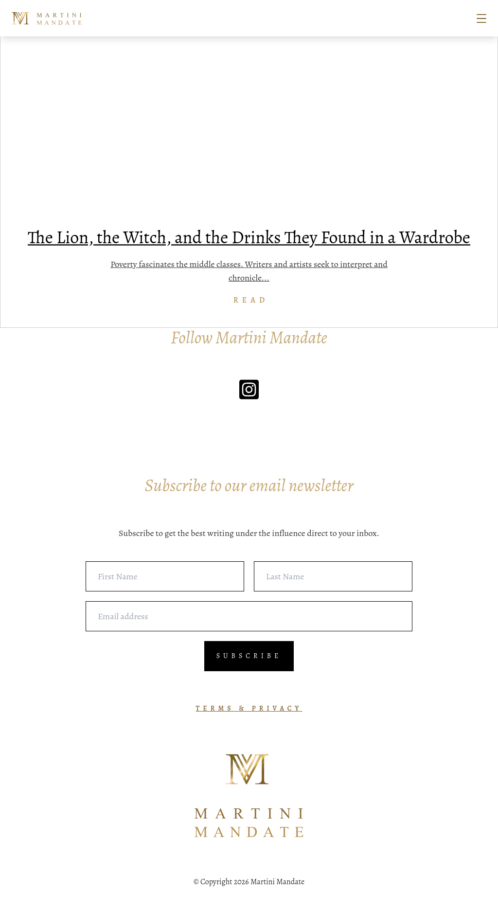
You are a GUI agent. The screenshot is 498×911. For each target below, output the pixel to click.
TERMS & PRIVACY (249, 708)
